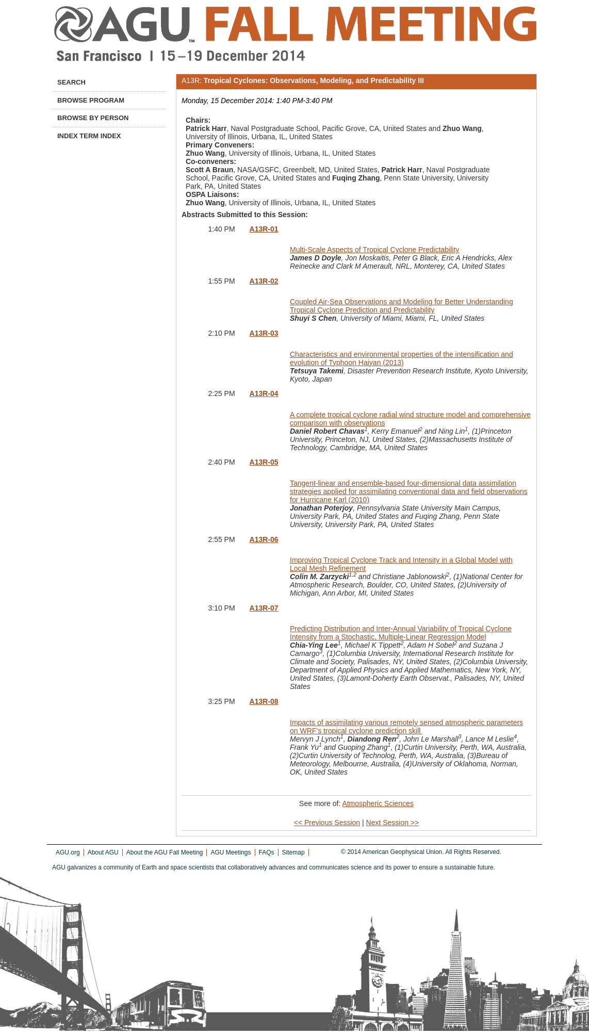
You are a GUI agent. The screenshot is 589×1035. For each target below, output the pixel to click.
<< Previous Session (327, 822)
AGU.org (68, 852)
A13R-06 (264, 539)
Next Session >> (392, 822)
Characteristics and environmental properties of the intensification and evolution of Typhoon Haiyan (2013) (401, 358)
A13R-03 (264, 333)
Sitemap (293, 852)
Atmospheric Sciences (378, 803)
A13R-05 (264, 462)
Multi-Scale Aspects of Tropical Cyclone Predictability (374, 249)
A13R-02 (264, 281)
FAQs (266, 852)
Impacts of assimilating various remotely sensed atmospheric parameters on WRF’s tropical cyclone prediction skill (406, 726)
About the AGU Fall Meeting (164, 852)
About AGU (103, 852)
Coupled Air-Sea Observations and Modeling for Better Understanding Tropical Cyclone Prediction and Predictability (401, 306)
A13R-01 (264, 229)
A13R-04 (264, 393)
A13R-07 (264, 608)
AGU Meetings (230, 852)
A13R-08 (264, 701)
